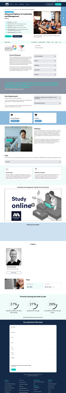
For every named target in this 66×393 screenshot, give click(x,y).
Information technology (23, 379)
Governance (21, 375)
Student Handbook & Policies (39, 377)
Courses (11, 4)
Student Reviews (51, 381)
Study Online (21, 4)
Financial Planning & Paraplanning (11, 389)
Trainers (49, 385)
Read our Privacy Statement (33, 371)
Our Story (50, 377)
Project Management (23, 383)
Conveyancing (7, 387)
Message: (13, 353)
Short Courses (21, 389)
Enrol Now (35, 385)
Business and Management (15, 9)
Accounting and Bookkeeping (10, 379)
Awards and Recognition (52, 379)
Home (5, 9)
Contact (27, 4)
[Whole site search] (45, 4)
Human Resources (22, 377)
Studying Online (36, 383)
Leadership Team (51, 383)
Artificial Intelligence (8, 381)
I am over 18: (13, 362)
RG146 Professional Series (24, 385)
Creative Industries (8, 385)
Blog (34, 389)
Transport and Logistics (23, 387)
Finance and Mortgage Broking (10, 391)
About (16, 4)
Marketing (21, 381)
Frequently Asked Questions (39, 391)
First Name (13, 322)
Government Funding (37, 387)
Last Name (13, 327)
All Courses (8, 9)
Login (35, 379)
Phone (12, 338)
